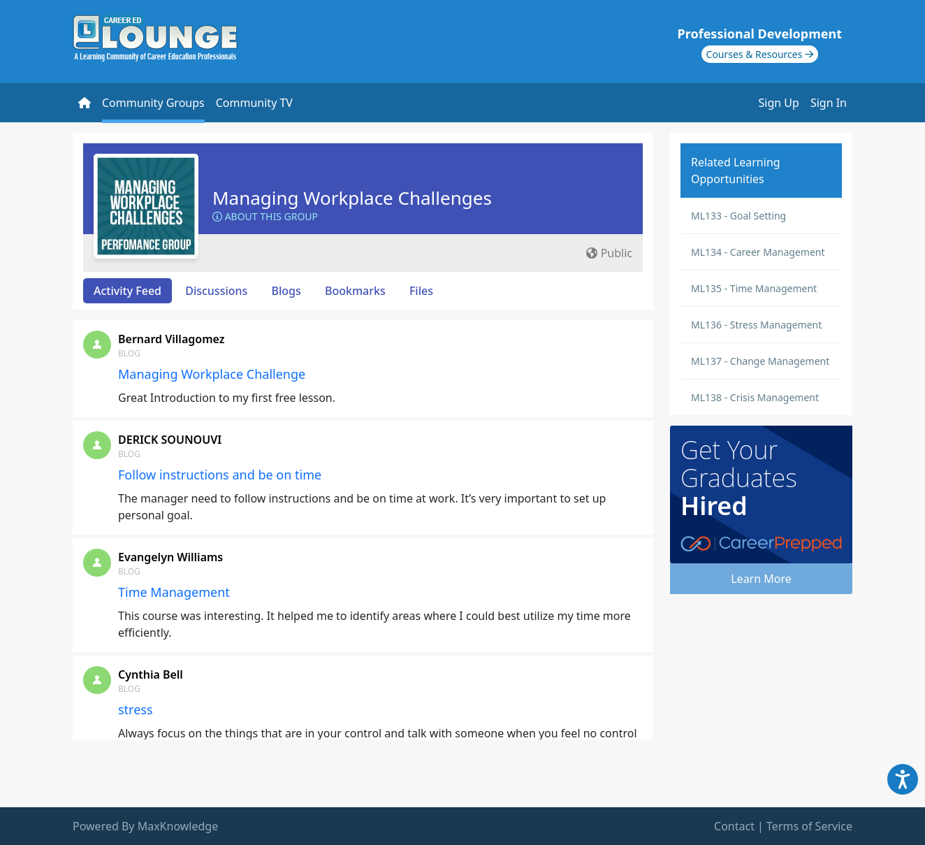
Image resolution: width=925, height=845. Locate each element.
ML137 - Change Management (760, 361)
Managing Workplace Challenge (211, 374)
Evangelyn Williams (170, 557)
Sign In (828, 102)
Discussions (216, 290)
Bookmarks (355, 290)
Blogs (286, 290)
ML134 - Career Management (758, 252)
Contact (734, 826)
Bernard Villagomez (171, 339)
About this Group (265, 216)
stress (135, 709)
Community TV (254, 102)
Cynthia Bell (150, 674)
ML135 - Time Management (754, 288)
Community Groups (153, 102)
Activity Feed (127, 290)
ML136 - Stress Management (756, 324)
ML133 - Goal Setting (738, 215)
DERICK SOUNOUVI (169, 439)
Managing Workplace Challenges (352, 197)
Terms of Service (809, 826)
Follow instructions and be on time (219, 474)
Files (421, 290)
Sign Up (779, 102)
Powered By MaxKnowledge (145, 826)
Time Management (174, 592)
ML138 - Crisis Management (755, 397)
